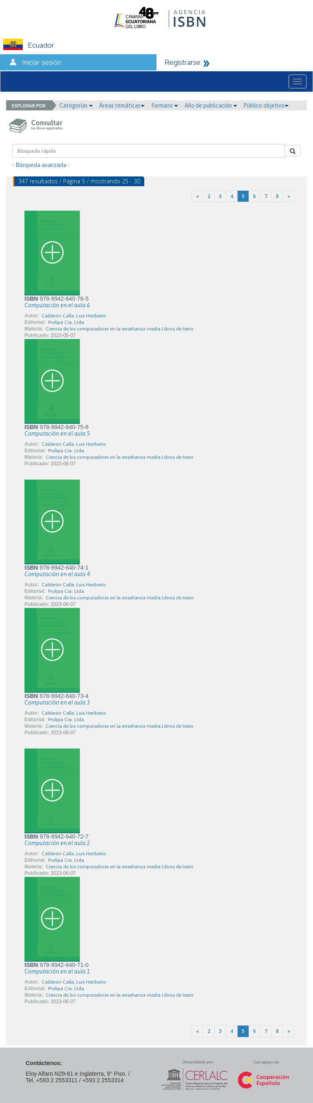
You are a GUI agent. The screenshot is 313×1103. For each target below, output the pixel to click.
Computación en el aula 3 (57, 702)
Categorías (76, 105)
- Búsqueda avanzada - (41, 165)
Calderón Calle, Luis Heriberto (74, 316)
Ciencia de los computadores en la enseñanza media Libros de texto (120, 329)
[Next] (289, 196)
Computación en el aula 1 (57, 971)
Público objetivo (266, 105)
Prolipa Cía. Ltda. (66, 322)
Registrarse (183, 62)
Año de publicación (211, 105)
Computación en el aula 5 (57, 433)
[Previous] (197, 196)
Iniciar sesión (42, 62)
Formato (164, 105)
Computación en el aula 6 (57, 305)
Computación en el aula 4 (57, 574)
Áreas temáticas (122, 105)
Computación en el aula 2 (57, 843)
